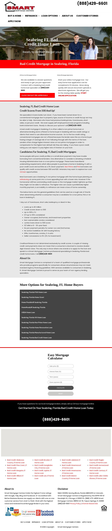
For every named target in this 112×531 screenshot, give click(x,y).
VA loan (23, 172)
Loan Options (49, 15)
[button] (56, 441)
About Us (67, 15)
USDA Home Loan (28, 312)
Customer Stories (87, 15)
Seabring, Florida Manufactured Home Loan (38, 333)
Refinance (31, 15)
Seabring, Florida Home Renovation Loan (37, 327)
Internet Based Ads (90, 503)
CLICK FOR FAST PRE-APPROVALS (35, 95)
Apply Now (14, 21)
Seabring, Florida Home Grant (33, 297)
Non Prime (69, 166)
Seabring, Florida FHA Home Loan (34, 292)
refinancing (24, 179)
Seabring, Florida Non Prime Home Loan (36, 322)
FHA (78, 166)
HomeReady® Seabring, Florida (33, 307)
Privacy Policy (75, 503)
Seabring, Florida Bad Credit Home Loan (37, 338)
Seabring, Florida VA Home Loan (34, 317)
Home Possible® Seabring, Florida (34, 302)
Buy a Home (14, 15)
